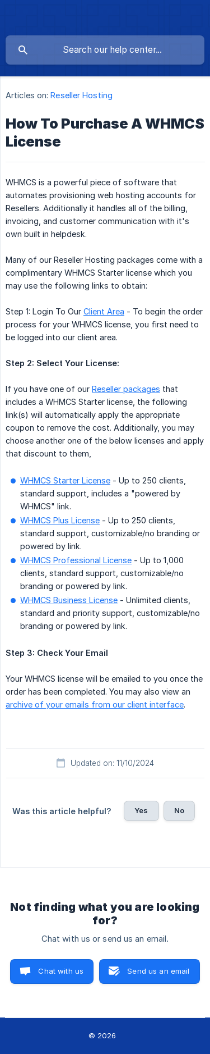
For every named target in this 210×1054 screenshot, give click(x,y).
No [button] (179, 810)
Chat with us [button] (60, 970)
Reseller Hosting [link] (81, 95)
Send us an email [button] (158, 970)
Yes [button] (141, 810)
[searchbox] (105, 50)
